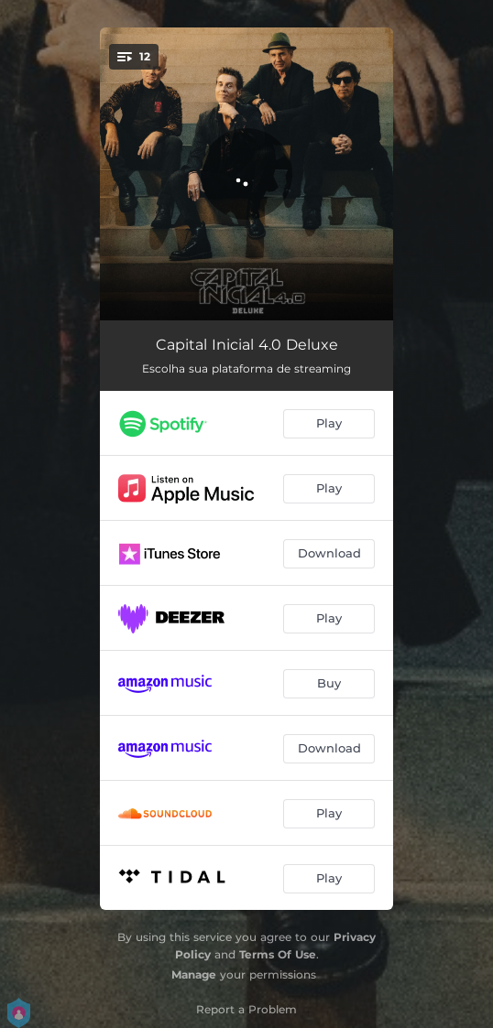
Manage (193, 974)
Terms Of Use (277, 954)
